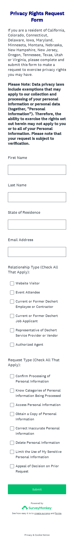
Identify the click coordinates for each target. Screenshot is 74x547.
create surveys (42, 513)
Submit (37, 489)
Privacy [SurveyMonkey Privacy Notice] (28, 535)
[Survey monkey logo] (37, 507)
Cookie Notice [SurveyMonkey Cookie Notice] (42, 535)
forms (58, 513)
